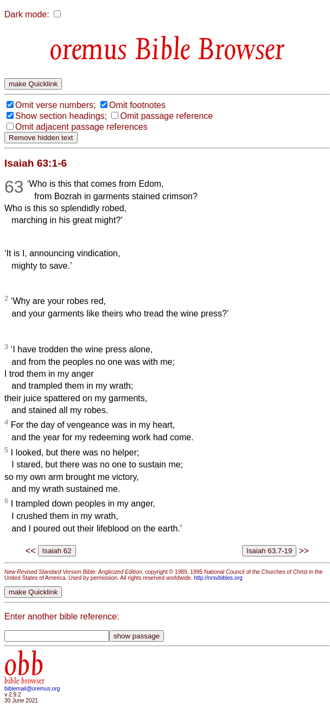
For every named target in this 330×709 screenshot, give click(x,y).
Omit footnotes (137, 105)
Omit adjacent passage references (81, 126)
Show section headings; (61, 116)
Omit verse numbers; (55, 105)
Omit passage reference (166, 116)
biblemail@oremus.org (32, 689)
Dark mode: (26, 14)
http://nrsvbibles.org (218, 578)
